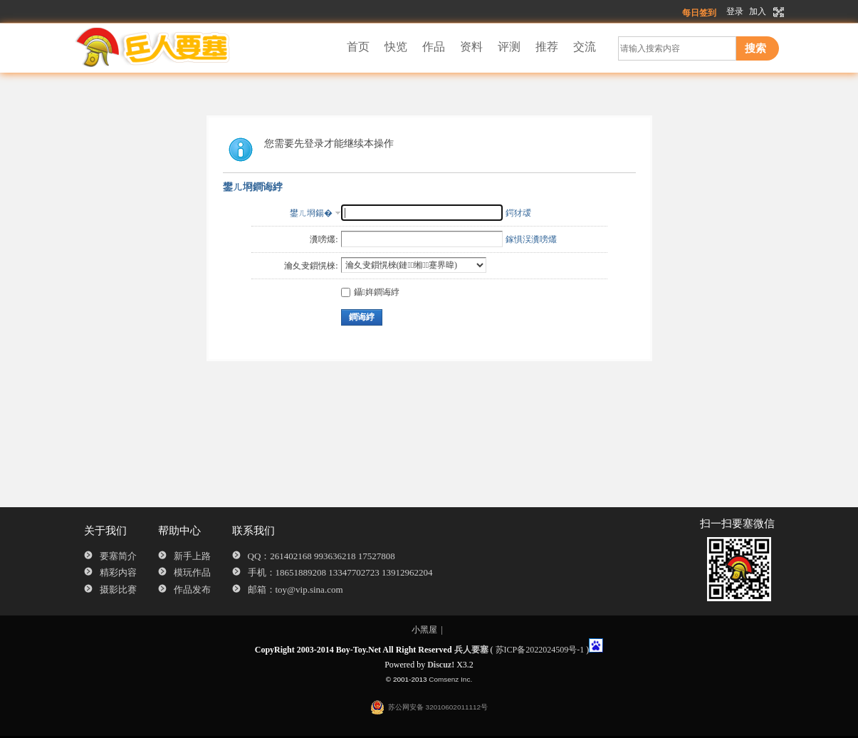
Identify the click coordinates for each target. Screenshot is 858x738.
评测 (509, 47)
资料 (471, 47)
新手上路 (192, 556)
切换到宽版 (777, 12)
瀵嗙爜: (324, 239)
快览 (395, 47)
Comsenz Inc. (450, 679)
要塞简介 (118, 556)
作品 (433, 47)
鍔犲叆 (518, 213)
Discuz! (440, 665)
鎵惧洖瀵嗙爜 (531, 239)
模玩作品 (192, 572)
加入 (757, 11)
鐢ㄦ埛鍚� (311, 213)
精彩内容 (118, 572)
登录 (734, 11)
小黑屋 (424, 630)
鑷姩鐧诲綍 (370, 292)
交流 (584, 47)
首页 (358, 47)
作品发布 (192, 589)
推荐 (546, 47)
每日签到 (699, 13)
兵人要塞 (471, 650)
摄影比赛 (118, 589)
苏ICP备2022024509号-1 (540, 650)
